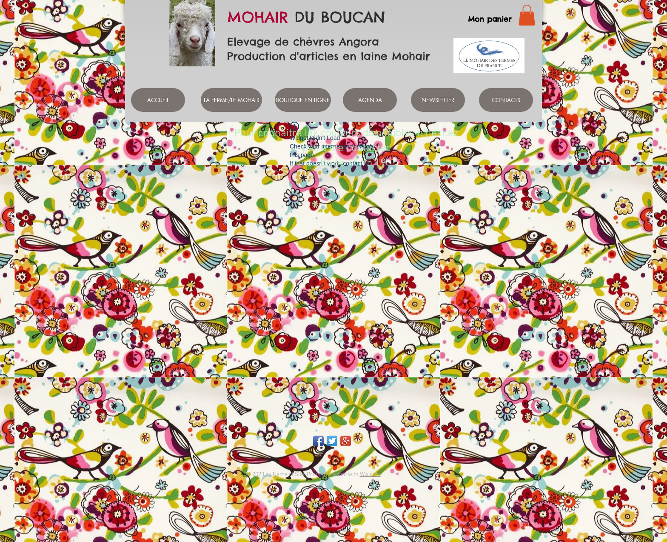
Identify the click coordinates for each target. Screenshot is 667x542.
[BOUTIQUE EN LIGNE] (303, 100)
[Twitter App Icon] (332, 441)
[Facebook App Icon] (318, 441)
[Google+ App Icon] (345, 441)
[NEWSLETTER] (438, 100)
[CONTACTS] (506, 100)
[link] (527, 15)
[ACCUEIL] (158, 100)
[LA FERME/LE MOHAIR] (231, 100)
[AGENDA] (370, 100)
